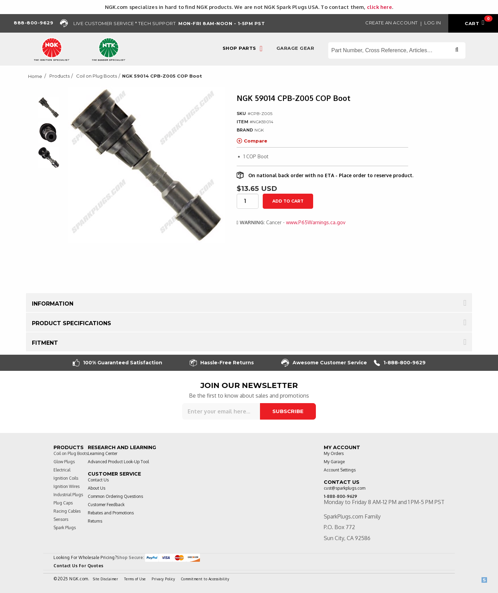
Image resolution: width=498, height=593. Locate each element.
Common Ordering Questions (115, 496)
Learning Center (102, 453)
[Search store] (396, 50)
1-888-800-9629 (400, 363)
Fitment (45, 343)
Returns (95, 521)
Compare (252, 141)
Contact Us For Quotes (79, 565)
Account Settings (340, 469)
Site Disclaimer (105, 579)
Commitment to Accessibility (205, 579)
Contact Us (98, 479)
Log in (432, 22)
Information (52, 303)
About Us (96, 488)
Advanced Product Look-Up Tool (118, 461)
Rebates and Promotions (111, 512)
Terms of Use (135, 579)
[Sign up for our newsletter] (221, 411)
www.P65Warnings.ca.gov (315, 222)
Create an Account (391, 22)
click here (379, 7)
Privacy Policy (163, 579)
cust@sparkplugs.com (344, 488)
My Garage (334, 461)
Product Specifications (71, 323)
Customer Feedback (106, 504)
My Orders (334, 453)
